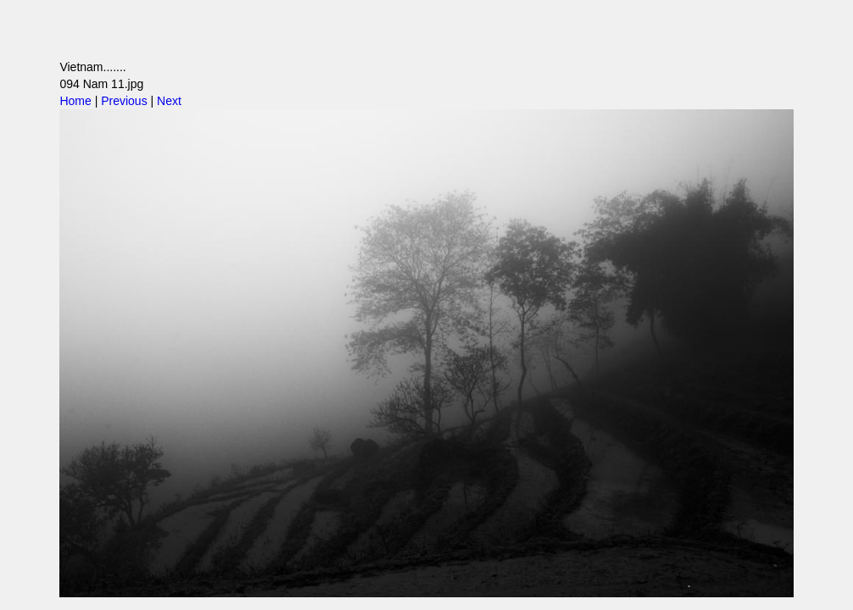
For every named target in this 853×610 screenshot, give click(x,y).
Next (169, 101)
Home (75, 101)
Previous (124, 101)
